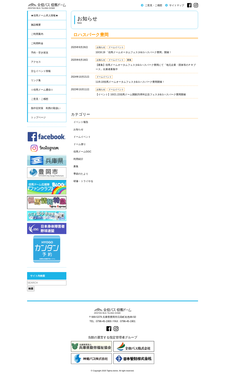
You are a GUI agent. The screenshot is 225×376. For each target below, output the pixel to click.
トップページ (38, 117)
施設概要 (36, 24)
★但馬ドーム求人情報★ (44, 15)
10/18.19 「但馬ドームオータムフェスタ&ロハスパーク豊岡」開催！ (134, 52)
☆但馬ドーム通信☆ (42, 89)
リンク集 (36, 80)
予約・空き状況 (39, 52)
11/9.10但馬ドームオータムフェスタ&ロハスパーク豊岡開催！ (130, 82)
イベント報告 (80, 122)
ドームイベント (116, 47)
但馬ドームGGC (82, 151)
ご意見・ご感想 (153, 5)
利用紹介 (78, 159)
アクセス (36, 62)
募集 (129, 60)
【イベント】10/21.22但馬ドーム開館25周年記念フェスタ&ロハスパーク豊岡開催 (141, 94)
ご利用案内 (37, 34)
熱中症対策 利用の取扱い (46, 108)
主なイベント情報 (41, 71)
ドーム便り (79, 144)
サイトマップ (176, 5)
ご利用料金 (37, 43)
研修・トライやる (83, 181)
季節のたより (80, 173)
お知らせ (101, 47)
